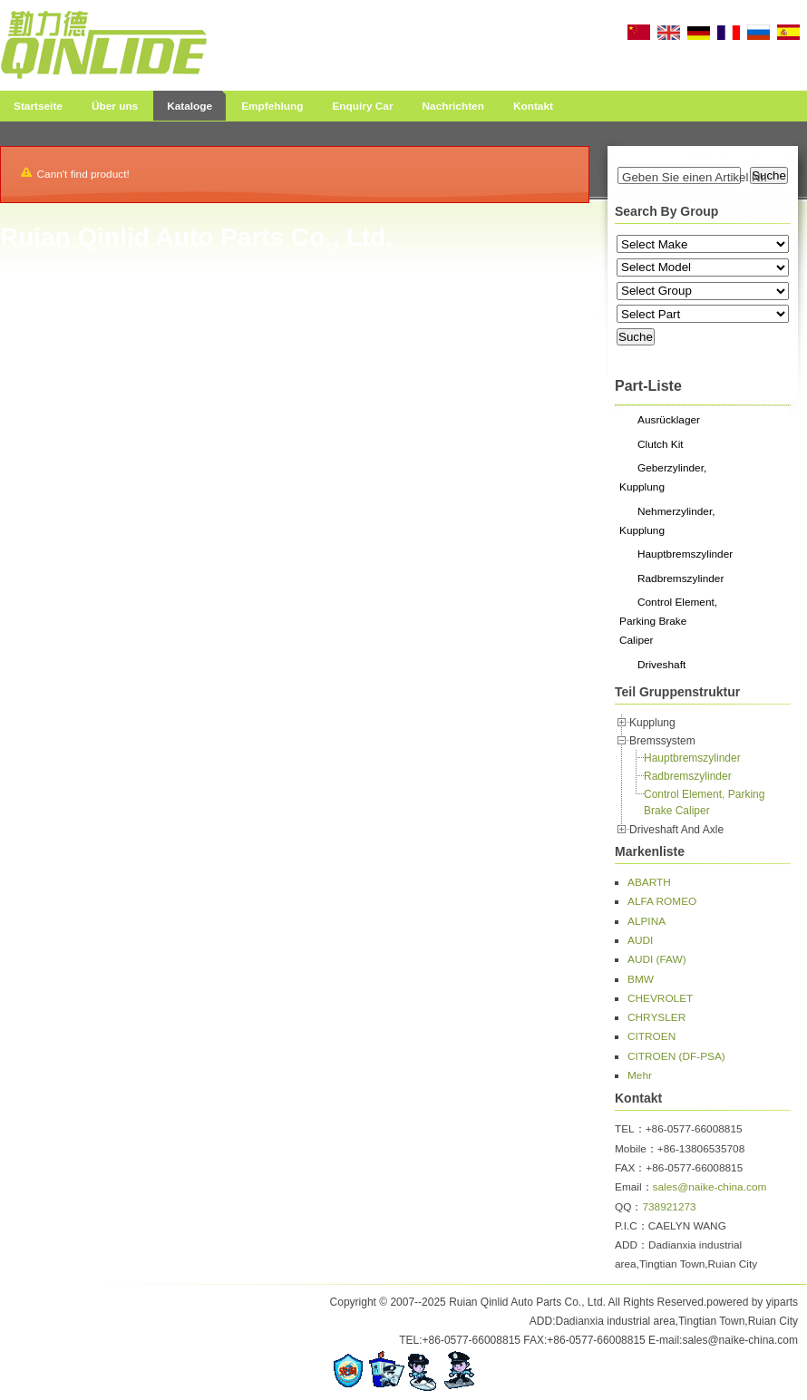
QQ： (628, 1207)
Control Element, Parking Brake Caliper (668, 621)
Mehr (639, 1075)
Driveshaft (661, 664)
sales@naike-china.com (710, 1187)
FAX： (630, 1168)
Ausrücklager (668, 419)
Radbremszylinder (680, 578)
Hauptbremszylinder (685, 554)
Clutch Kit (660, 444)
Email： (634, 1187)
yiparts (782, 1302)
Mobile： (636, 1148)
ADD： (631, 1245)
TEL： (630, 1129)
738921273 (668, 1207)
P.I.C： (631, 1226)
